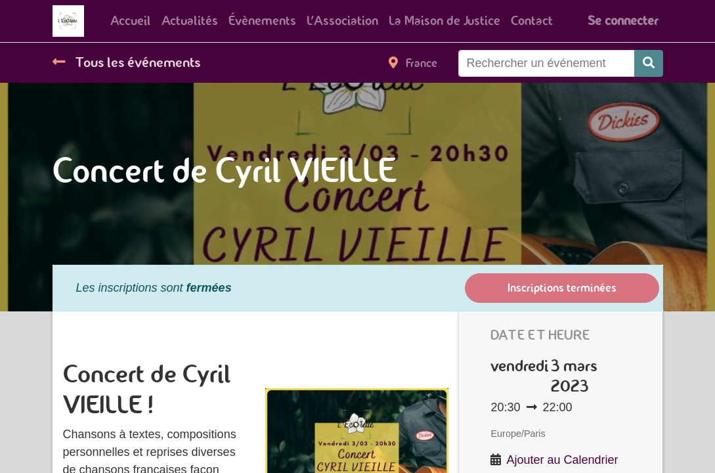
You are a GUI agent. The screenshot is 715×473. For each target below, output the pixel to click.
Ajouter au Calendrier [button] (562, 459)
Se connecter (623, 20)
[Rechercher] (648, 63)
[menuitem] (130, 21)
